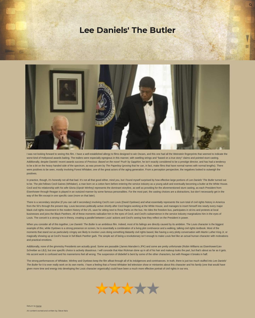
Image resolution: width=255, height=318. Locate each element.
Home (38, 306)
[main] (127, 30)
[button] (250, 5)
